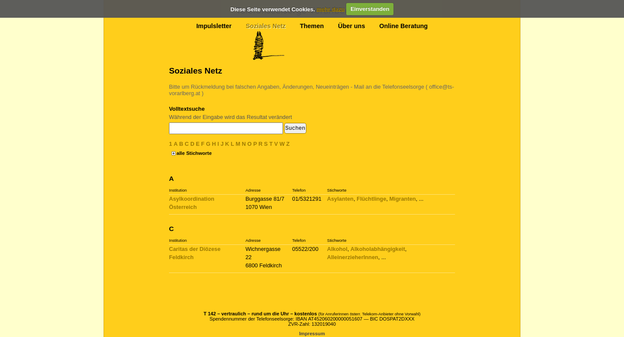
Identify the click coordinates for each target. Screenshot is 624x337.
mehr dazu (330, 9)
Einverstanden (370, 9)
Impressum (312, 333)
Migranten (402, 199)
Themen (312, 25)
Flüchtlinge (371, 199)
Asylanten (340, 199)
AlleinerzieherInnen (352, 257)
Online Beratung (403, 25)
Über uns (351, 25)
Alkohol (337, 249)
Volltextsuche (187, 109)
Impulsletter (214, 25)
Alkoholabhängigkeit (378, 249)
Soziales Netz (266, 25)
